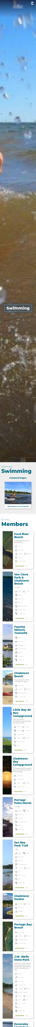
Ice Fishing (19, 977)
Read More (20, 566)
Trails (16, 745)
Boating (17, 727)
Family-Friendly (20, 561)
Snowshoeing (20, 613)
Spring (27, 868)
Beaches (27, 553)
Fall (17, 871)
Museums (19, 652)
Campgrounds (20, 645)
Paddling (18, 553)
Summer (18, 557)
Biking (18, 591)
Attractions (19, 656)
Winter (18, 996)
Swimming (19, 550)
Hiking (18, 595)
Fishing (18, 546)
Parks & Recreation (21, 606)
